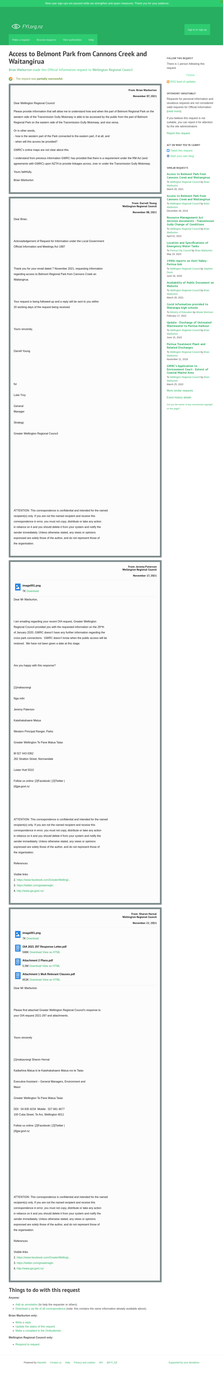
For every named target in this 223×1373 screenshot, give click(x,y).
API (101, 1362)
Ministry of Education (181, 312)
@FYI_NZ (112, 1362)
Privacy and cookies (84, 1362)
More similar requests (180, 390)
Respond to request (28, 1344)
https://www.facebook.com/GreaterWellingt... (44, 879)
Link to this (155, 187)
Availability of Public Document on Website (190, 284)
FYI (28, 27)
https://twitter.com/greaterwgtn (35, 885)
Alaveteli (41, 1362)
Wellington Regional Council (112, 70)
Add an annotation (27, 1304)
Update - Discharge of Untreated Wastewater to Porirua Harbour (189, 324)
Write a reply (23, 1322)
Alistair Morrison (204, 312)
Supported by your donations (183, 1362)
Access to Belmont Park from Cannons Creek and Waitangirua (188, 175)
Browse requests (46, 39)
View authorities (72, 39)
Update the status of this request (35, 1326)
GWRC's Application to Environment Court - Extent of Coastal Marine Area (187, 369)
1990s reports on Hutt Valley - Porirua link (187, 262)
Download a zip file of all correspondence (41, 1308)
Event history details (179, 397)
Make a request (21, 39)
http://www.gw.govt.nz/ (30, 890)
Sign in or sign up (197, 29)
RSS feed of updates (183, 81)
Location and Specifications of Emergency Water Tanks (187, 244)
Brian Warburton (20, 70)
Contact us (55, 1362)
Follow (190, 75)
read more (174, 111)
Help (91, 39)
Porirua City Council (180, 250)
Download (33, 591)
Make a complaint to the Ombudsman (38, 1330)
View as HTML (51, 952)
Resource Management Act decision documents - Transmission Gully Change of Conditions (190, 220)
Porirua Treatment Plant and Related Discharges (186, 345)
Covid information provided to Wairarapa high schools (187, 306)
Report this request (178, 133)
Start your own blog (182, 156)
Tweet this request (181, 150)
